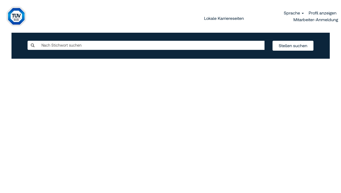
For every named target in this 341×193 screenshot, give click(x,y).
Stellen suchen (293, 45)
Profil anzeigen (322, 12)
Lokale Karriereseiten (224, 18)
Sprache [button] (294, 12)
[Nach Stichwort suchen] (151, 45)
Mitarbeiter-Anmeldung (315, 19)
